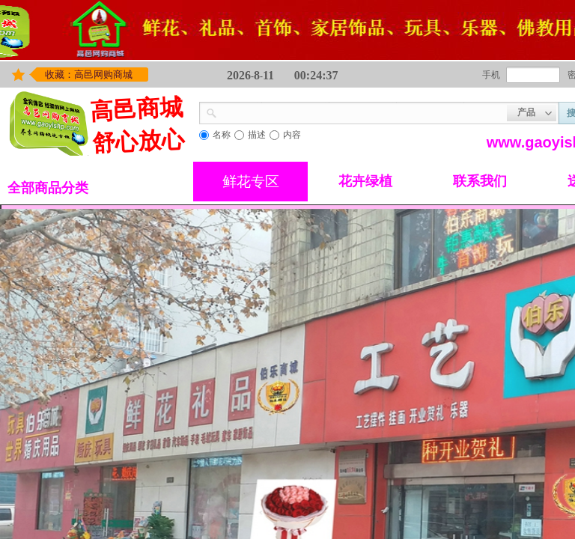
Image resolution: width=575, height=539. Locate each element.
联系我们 (480, 181)
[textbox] (362, 111)
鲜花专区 (250, 181)
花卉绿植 (365, 181)
